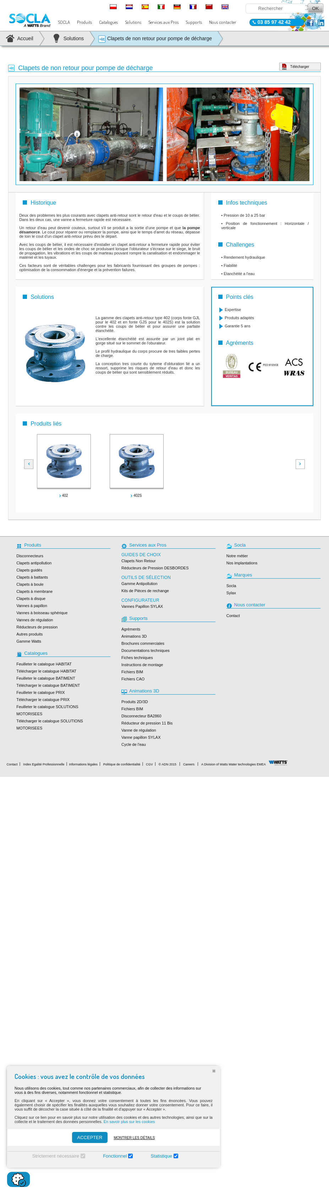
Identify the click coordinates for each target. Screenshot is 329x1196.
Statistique (161, 1156)
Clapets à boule (29, 584)
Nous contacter (222, 22)
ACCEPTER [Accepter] (90, 1137)
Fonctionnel (115, 1156)
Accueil (25, 38)
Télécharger (299, 67)
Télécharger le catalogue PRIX (43, 699)
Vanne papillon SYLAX (141, 737)
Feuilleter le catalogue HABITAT (44, 664)
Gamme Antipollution (139, 583)
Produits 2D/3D (134, 702)
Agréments (130, 629)
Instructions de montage (142, 665)
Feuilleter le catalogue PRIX (40, 692)
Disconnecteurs (29, 556)
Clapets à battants (32, 577)
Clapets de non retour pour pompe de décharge (155, 39)
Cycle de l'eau (133, 744)
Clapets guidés (29, 570)
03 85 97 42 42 (274, 22)
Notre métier (237, 556)
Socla (231, 586)
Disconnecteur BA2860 (141, 716)
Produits (84, 22)
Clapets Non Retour (138, 561)
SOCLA (64, 22)
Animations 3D (134, 636)
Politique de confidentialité (122, 764)
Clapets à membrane (34, 591)
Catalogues (108, 22)
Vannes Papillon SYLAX (142, 606)
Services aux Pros (163, 22)
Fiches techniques (137, 657)
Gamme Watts (28, 641)
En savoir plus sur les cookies (129, 1121)
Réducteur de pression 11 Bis (146, 723)
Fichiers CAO (132, 679)
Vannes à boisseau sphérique (41, 613)
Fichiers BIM (132, 672)
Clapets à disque (30, 598)
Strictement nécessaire (55, 1156)
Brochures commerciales (142, 643)
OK (315, 8)
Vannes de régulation (34, 620)
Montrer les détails (134, 1138)
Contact (233, 615)
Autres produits (29, 634)
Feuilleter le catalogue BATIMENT (45, 678)
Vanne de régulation (138, 730)
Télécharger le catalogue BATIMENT (48, 685)
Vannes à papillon (31, 606)
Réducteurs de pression (36, 627)
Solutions (133, 22)
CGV (149, 764)
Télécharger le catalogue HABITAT (46, 671)
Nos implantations (241, 563)
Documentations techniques (145, 650)
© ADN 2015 (167, 764)
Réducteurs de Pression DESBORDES (155, 568)
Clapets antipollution (33, 563)
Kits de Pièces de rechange (145, 591)
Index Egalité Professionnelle (43, 764)
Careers (188, 764)
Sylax (231, 593)
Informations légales (83, 764)
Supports (194, 22)
